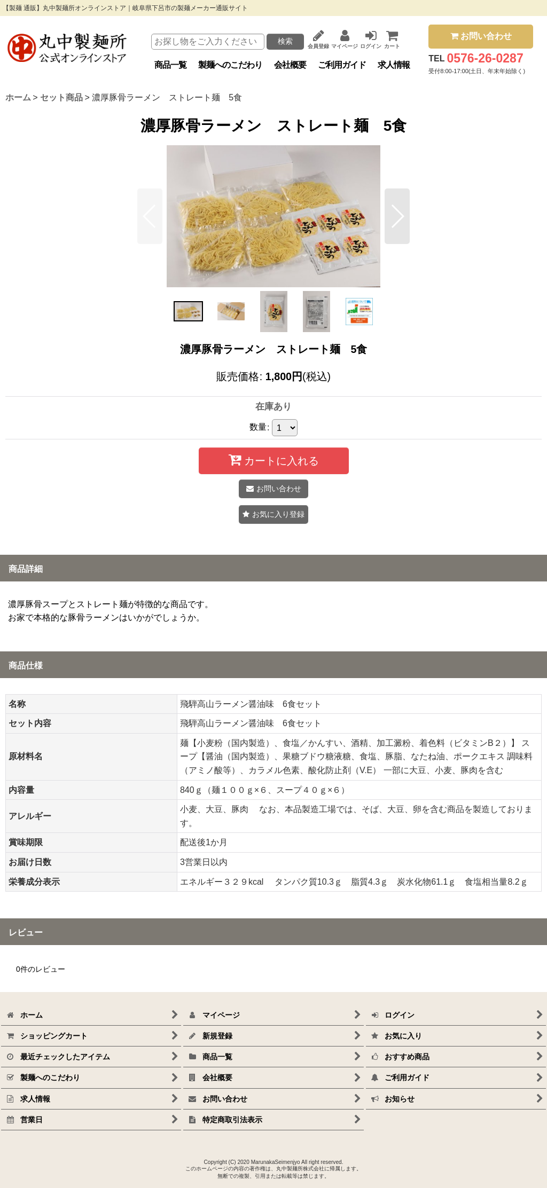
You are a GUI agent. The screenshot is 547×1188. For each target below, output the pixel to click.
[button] (149, 216)
